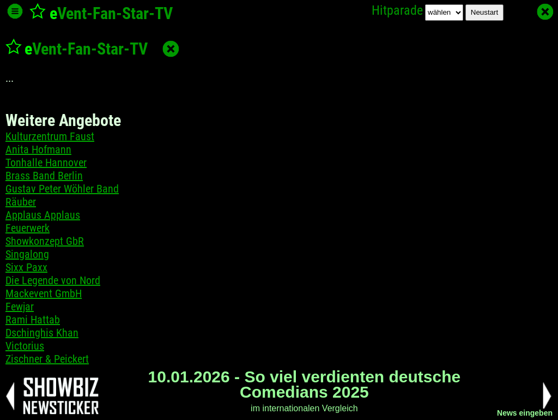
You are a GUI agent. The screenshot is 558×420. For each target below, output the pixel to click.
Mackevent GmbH (43, 293)
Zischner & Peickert (47, 358)
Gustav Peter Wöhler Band (62, 188)
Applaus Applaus (42, 214)
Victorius (24, 345)
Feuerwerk (27, 228)
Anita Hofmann (38, 149)
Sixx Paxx (26, 267)
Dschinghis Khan (41, 332)
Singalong (27, 254)
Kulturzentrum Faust (49, 136)
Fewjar (19, 306)
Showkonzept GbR (44, 241)
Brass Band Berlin (44, 175)
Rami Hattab (32, 319)
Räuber (20, 201)
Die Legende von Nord (52, 280)
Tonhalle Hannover (46, 162)
